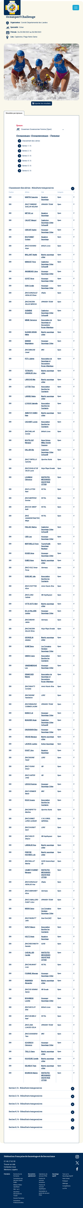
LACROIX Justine (31, 744)
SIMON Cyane (30, 656)
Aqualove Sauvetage (45, 198)
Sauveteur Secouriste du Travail (17, 1193)
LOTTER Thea (30, 387)
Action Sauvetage (47, 744)
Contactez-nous (10, 1167)
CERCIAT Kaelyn (30, 230)
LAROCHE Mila (30, 380)
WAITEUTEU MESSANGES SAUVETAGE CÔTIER (45, 481)
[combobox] (42, 129)
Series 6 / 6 (24, 170)
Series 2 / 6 (24, 151)
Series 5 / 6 (24, 165)
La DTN (64, 1188)
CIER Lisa (28, 537)
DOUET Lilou (29, 750)
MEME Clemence (31, 320)
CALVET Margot (30, 220)
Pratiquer (65, 1181)
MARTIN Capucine (31, 197)
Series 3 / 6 (24, 156)
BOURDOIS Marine (31, 1073)
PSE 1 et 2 (16, 1189)
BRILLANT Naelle (31, 255)
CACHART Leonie (31, 422)
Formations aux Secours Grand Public (18, 1180)
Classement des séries (29, 141)
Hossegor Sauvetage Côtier (47, 231)
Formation (7, 1174)
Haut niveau (66, 1178)
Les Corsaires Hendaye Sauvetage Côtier (47, 648)
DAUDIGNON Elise (31, 730)
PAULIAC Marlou (31, 527)
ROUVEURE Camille (31, 1059)
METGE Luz (29, 213)
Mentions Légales (11, 1170)
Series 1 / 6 (24, 146)
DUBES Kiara (29, 560)
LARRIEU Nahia (30, 396)
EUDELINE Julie (30, 576)
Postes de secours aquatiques (42, 1187)
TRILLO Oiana (30, 1052)
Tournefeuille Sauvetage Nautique (45, 546)
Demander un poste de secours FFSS (44, 1193)
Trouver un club (9, 1164)
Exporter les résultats (42, 103)
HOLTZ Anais (29, 937)
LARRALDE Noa (30, 845)
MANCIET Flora (30, 262)
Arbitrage (65, 1183)
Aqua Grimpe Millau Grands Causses (46, 442)
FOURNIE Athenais (31, 973)
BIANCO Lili (29, 713)
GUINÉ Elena (29, 646)
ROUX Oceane (30, 800)
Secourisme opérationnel (31, 1175)
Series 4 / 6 (24, 161)
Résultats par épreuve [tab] (14, 113)
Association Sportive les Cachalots (45, 389)
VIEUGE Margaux (31, 737)
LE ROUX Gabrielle (31, 403)
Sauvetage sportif (55, 1175)
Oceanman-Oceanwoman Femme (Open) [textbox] (36, 129)
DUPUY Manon (30, 927)
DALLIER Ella (29, 450)
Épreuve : (19, 126)
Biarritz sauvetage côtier (47, 256)
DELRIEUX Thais (30, 1066)
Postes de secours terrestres (42, 1180)
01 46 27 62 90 (9, 1161)
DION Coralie (29, 286)
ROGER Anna (29, 553)
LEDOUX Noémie (31, 784)
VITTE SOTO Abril (31, 604)
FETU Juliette (29, 359)
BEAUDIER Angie (31, 720)
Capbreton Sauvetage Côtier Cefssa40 (47, 222)
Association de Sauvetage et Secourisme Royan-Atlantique (47, 323)
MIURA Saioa (29, 909)
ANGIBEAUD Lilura (31, 271)
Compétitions (66, 1186)
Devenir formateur (18, 1198)
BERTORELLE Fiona (31, 544)
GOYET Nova (29, 279)
